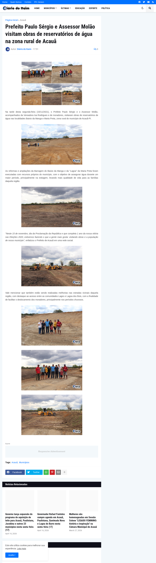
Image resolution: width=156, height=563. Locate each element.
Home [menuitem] (37, 8)
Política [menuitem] (105, 8)
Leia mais (21, 548)
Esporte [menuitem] (93, 8)
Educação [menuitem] (80, 8)
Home (4, 2)
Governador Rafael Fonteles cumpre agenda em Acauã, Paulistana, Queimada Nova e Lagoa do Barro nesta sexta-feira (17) (51, 520)
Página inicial (11, 20)
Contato (28, 2)
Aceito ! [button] (11, 555)
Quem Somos (15, 2)
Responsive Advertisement (51, 451)
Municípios (24, 462)
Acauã (23, 20)
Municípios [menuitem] (49, 8)
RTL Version (39, 2)
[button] (142, 8)
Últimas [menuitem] (65, 8)
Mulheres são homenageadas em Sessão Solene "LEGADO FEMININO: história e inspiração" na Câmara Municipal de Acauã (83, 520)
